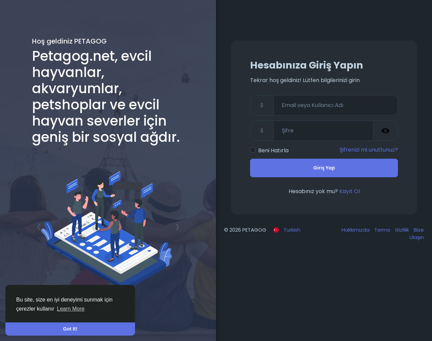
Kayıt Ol (349, 191)
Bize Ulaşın (416, 233)
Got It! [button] (70, 329)
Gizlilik (402, 229)
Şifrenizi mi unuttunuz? (369, 150)
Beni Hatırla (273, 150)
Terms (383, 229)
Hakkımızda (356, 229)
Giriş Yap (324, 167)
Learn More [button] (71, 309)
